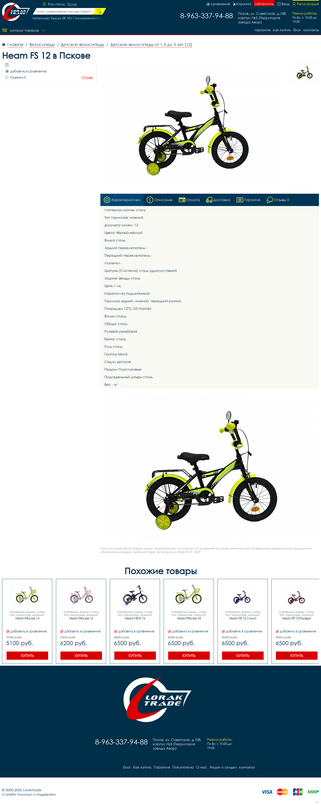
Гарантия (262, 30)
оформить (264, 3)
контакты (311, 30)
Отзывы (87, 77)
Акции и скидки (223, 767)
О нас (201, 767)
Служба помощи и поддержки (29, 794)
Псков (72, 4)
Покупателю (183, 767)
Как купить (282, 30)
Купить (27, 655)
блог (297, 30)
